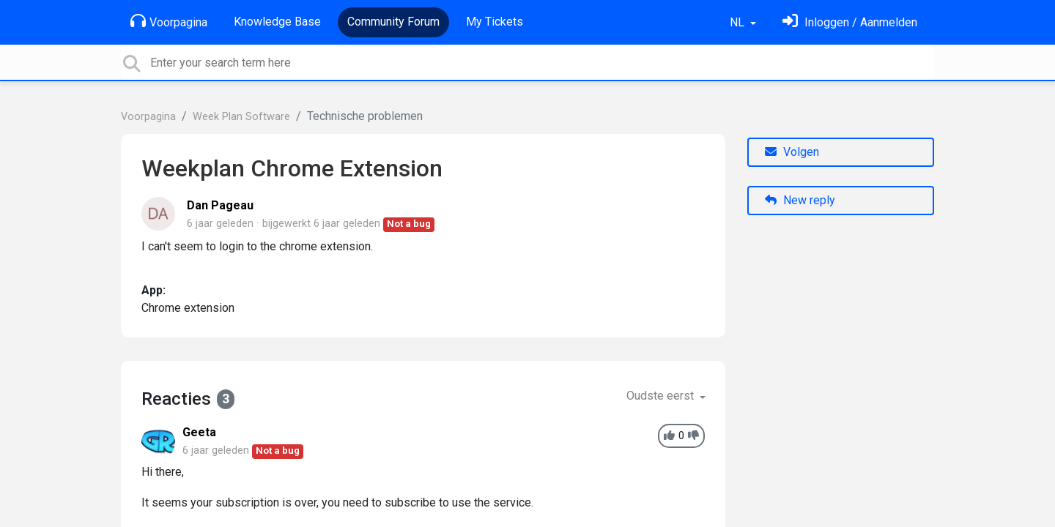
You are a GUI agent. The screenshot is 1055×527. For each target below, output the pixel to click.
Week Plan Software (241, 117)
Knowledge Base (277, 22)
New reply (800, 200)
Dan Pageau (220, 205)
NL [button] (738, 22)
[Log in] (850, 22)
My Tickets (494, 22)
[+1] (669, 435)
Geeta (199, 432)
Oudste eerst (661, 396)
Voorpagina (168, 21)
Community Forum (393, 22)
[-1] (693, 435)
